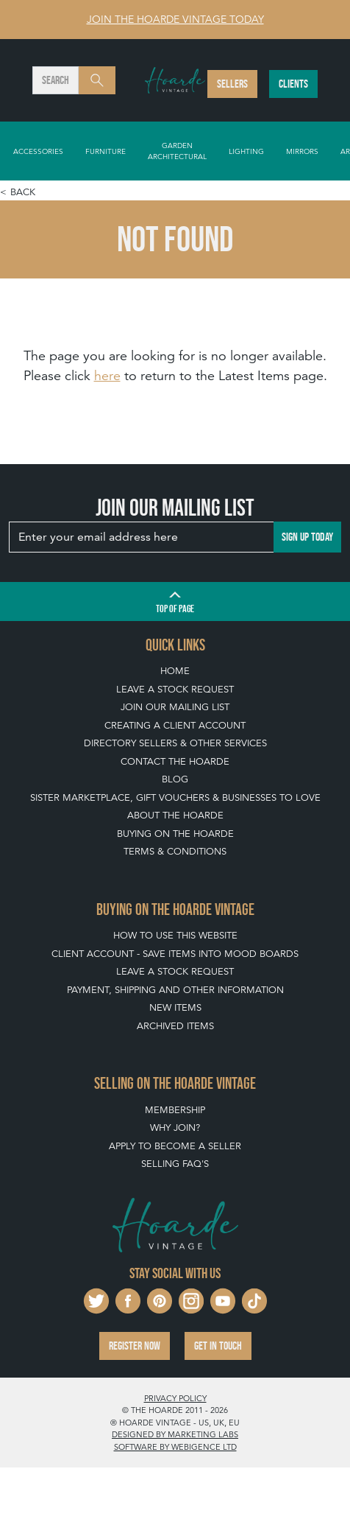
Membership (175, 1110)
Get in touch (218, 1346)
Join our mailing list (175, 707)
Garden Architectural (177, 150)
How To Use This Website (175, 935)
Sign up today (307, 537)
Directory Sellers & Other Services (175, 743)
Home (175, 670)
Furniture (105, 151)
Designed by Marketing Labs (175, 1434)
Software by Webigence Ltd (175, 1447)
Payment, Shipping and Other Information (175, 989)
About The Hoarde (175, 815)
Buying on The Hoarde (175, 833)
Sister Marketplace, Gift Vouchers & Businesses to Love (175, 797)
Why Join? (175, 1127)
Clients (293, 84)
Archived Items (175, 1026)
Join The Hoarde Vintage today (175, 19)
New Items (175, 1007)
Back (22, 192)
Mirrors (302, 151)
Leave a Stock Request (175, 689)
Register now (134, 1346)
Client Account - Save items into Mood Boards (175, 953)
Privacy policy (175, 1398)
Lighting (246, 151)
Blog (175, 779)
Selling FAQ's (175, 1163)
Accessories (38, 151)
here (107, 375)
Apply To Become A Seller (175, 1146)
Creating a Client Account (175, 725)
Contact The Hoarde (175, 761)
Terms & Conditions (175, 851)
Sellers (232, 84)
